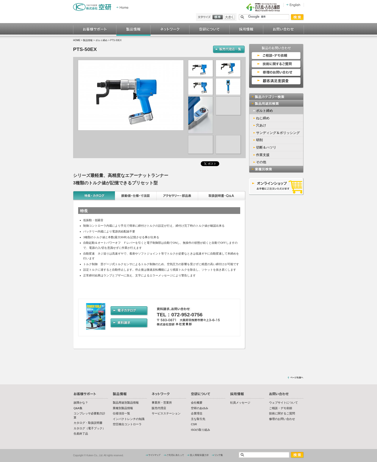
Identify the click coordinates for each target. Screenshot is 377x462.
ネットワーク (170, 29)
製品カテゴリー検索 (276, 96)
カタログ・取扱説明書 (88, 423)
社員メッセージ (240, 402)
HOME (76, 40)
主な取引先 (198, 419)
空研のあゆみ (199, 408)
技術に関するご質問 (282, 413)
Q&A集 (78, 408)
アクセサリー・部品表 (177, 195)
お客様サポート (94, 29)
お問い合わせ (283, 29)
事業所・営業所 (162, 402)
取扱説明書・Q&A (222, 195)
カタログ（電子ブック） (89, 428)
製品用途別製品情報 (126, 402)
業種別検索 (276, 169)
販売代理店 (159, 408)
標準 (218, 17)
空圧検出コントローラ (127, 424)
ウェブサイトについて (283, 402)
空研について (209, 29)
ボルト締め (101, 40)
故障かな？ (81, 402)
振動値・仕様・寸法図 (136, 195)
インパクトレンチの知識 (129, 419)
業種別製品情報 (123, 408)
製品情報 (133, 29)
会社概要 (196, 402)
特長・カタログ (94, 195)
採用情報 (246, 29)
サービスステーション (166, 413)
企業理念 (196, 413)
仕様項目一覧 (121, 413)
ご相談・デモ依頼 (280, 408)
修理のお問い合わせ (282, 419)
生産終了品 (81, 433)
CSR (194, 424)
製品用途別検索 (276, 103)
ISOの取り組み (200, 429)
